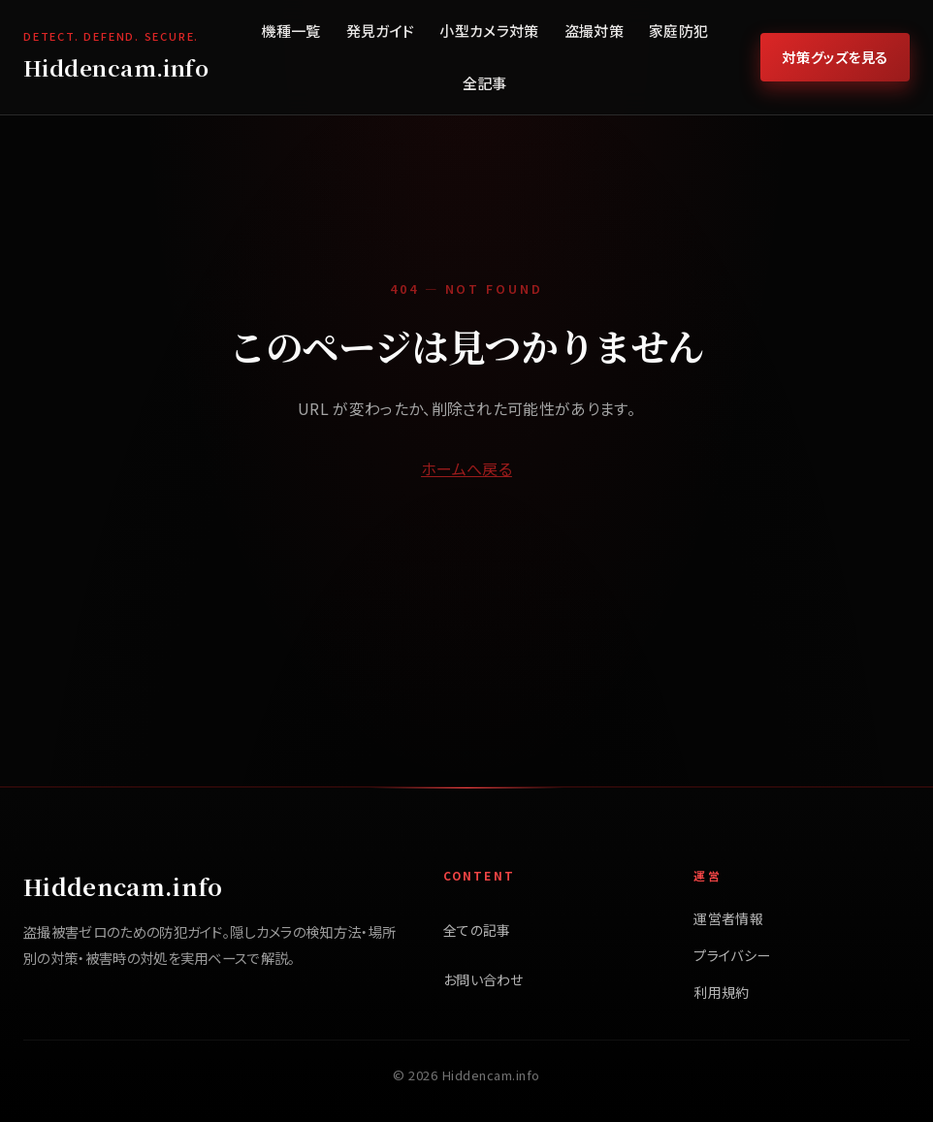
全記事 (485, 83)
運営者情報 (728, 918)
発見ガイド (380, 30)
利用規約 (721, 992)
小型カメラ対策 (488, 30)
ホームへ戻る (466, 468)
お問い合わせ (483, 979)
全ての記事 (477, 930)
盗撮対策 (594, 30)
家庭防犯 (678, 30)
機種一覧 (290, 30)
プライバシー (731, 955)
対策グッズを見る (835, 57)
